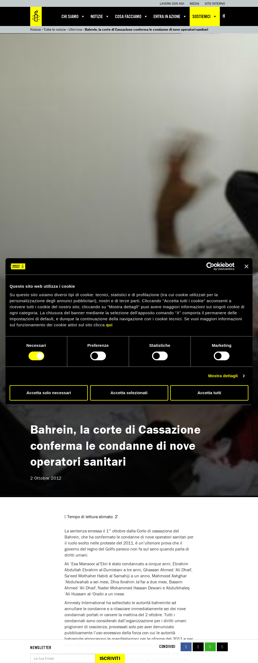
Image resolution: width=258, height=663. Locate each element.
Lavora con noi (172, 3)
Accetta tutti (209, 392)
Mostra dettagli (223, 375)
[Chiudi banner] (246, 266)
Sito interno (215, 3)
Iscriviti (110, 658)
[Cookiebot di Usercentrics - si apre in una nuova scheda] (210, 266)
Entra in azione (170, 16)
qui (109, 324)
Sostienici (204, 16)
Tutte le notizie (55, 29)
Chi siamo (73, 16)
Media (194, 3)
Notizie (100, 16)
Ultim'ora (75, 29)
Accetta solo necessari (48, 392)
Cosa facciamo (131, 16)
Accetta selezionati (128, 392)
